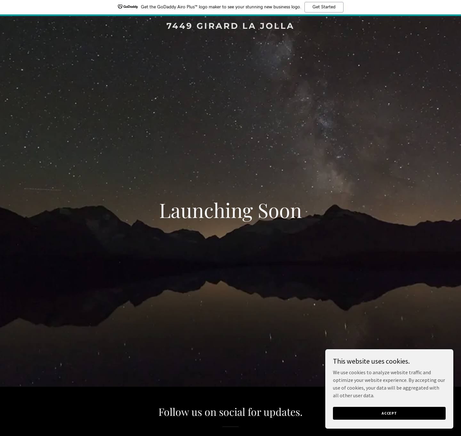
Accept (389, 413)
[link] (230, 27)
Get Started (324, 7)
